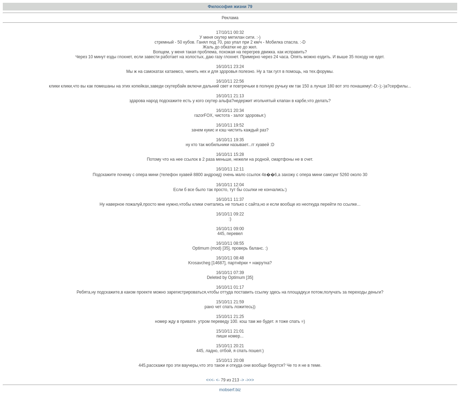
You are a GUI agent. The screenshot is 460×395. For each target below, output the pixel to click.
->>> (249, 380)
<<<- (210, 380)
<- (218, 380)
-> (242, 380)
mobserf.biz (230, 389)
